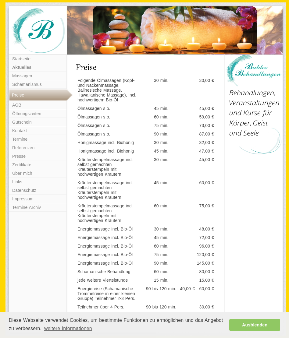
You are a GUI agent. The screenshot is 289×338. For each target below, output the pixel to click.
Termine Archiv (26, 207)
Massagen (22, 75)
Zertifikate (21, 164)
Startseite (21, 58)
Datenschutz (24, 190)
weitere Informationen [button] (68, 328)
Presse (19, 156)
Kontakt (19, 130)
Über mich (22, 173)
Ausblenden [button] (254, 324)
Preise (18, 95)
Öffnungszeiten (26, 113)
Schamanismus (27, 84)
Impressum (23, 198)
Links (17, 181)
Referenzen (23, 147)
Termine (20, 139)
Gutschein (22, 122)
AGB (16, 105)
